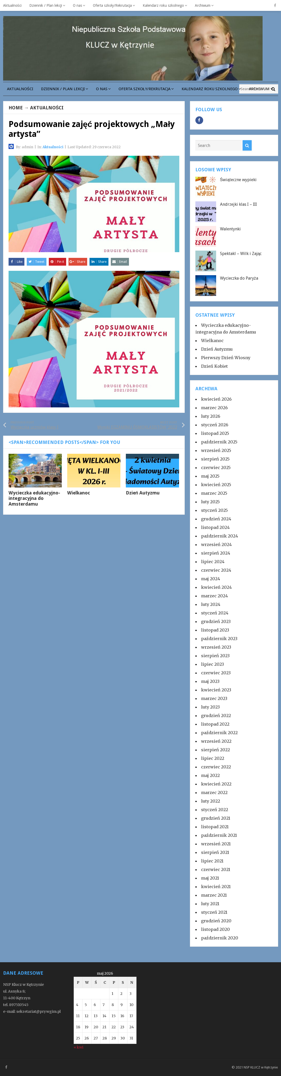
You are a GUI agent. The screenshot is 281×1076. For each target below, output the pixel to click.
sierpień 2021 (215, 852)
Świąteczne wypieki (238, 179)
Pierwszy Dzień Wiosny (225, 357)
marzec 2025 (214, 493)
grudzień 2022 (216, 715)
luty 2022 (210, 801)
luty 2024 (210, 604)
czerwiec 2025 (216, 467)
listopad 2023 (215, 630)
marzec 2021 (214, 895)
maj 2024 (210, 578)
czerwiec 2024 (216, 570)
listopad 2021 (215, 826)
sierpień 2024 (215, 553)
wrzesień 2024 (216, 544)
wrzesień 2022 (216, 741)
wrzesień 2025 (216, 450)
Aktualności (12, 5)
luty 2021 (210, 903)
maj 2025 (210, 476)
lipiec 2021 (212, 860)
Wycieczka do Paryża (239, 278)
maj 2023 (210, 681)
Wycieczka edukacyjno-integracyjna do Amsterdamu (34, 498)
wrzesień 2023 (216, 647)
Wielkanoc (78, 492)
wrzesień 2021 (216, 843)
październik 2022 (219, 732)
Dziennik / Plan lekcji (45, 5)
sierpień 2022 (215, 749)
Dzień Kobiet (214, 366)
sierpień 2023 (215, 655)
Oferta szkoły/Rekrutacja (112, 5)
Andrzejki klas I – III (238, 204)
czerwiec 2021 (215, 869)
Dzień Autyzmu (143, 492)
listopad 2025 (215, 433)
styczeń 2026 (214, 424)
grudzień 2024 (216, 518)
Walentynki (230, 228)
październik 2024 (219, 536)
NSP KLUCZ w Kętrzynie (261, 1067)
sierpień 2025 (215, 459)
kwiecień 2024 (216, 587)
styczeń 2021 (214, 912)
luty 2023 (210, 707)
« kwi (78, 1047)
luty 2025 (210, 501)
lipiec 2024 (212, 561)
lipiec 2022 (212, 758)
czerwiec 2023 (216, 672)
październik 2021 (219, 835)
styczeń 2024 (214, 612)
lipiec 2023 (212, 664)
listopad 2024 (215, 527)
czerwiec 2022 (216, 766)
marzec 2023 (214, 698)
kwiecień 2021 (216, 886)
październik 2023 (219, 638)
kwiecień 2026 (216, 399)
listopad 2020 (215, 929)
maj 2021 (210, 878)
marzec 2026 (214, 407)
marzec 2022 (214, 792)
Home (16, 107)
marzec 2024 (214, 595)
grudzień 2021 (215, 818)
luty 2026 (210, 416)
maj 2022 (210, 775)
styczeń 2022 (214, 809)
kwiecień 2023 (216, 689)
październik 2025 (219, 441)
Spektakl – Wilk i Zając (241, 253)
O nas (77, 5)
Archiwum (202, 5)
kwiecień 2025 (216, 484)
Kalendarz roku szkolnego (163, 5)
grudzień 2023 (216, 621)
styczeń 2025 (214, 510)
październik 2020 (219, 937)
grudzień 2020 (216, 920)
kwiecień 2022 (216, 784)
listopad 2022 (215, 724)
